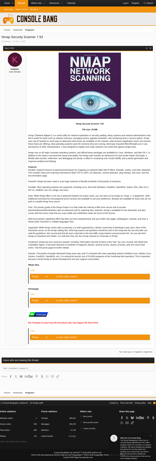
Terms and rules (123, 403)
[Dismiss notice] (150, 436)
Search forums (21, 9)
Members (34, 9)
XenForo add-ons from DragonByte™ (69, 455)
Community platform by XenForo (78, 453)
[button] (12, 3)
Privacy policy (137, 403)
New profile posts (91, 422)
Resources (54, 3)
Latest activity (89, 429)
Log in (43, 277)
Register (53, 277)
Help (148, 403)
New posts (8, 9)
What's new (36, 3)
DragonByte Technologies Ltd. (103, 455)
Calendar (71, 3)
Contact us (109, 403)
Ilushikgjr (72, 437)
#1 (150, 49)
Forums (21, 3)
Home (7, 3)
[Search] (148, 3)
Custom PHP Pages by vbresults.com (78, 458)
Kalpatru (8, 42)
